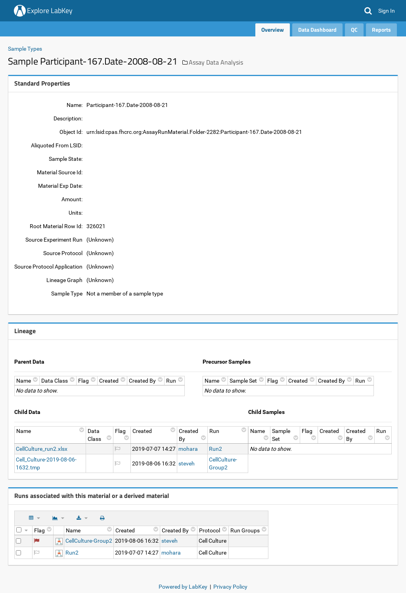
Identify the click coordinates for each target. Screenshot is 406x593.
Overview (272, 29)
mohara (188, 449)
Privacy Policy (230, 586)
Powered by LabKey (183, 586)
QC (354, 29)
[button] (368, 11)
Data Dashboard (317, 29)
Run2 (215, 449)
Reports (381, 29)
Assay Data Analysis (216, 62)
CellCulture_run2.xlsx (41, 449)
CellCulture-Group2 (88, 541)
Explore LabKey (50, 10)
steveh (186, 463)
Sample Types (25, 49)
